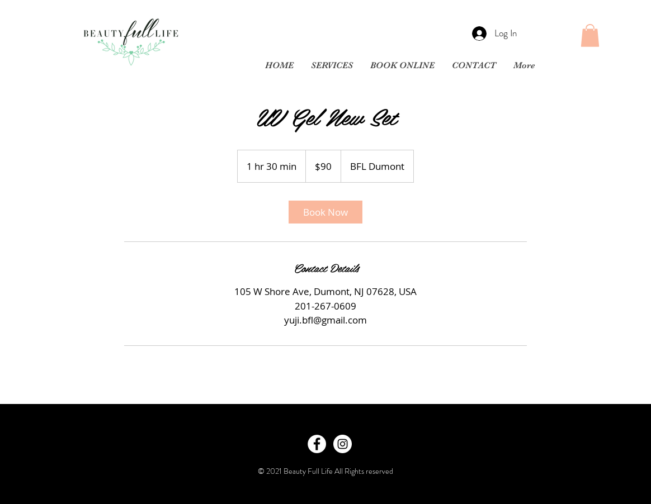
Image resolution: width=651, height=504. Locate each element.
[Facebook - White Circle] (317, 444)
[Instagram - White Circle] (342, 444)
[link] (325, 212)
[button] (590, 35)
